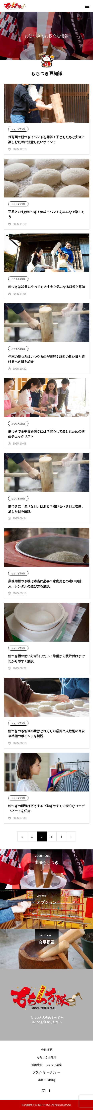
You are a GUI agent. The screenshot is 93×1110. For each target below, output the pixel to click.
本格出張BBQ (46, 1080)
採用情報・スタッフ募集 (46, 1064)
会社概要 (46, 1049)
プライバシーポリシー (47, 1072)
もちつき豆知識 (18, 129)
